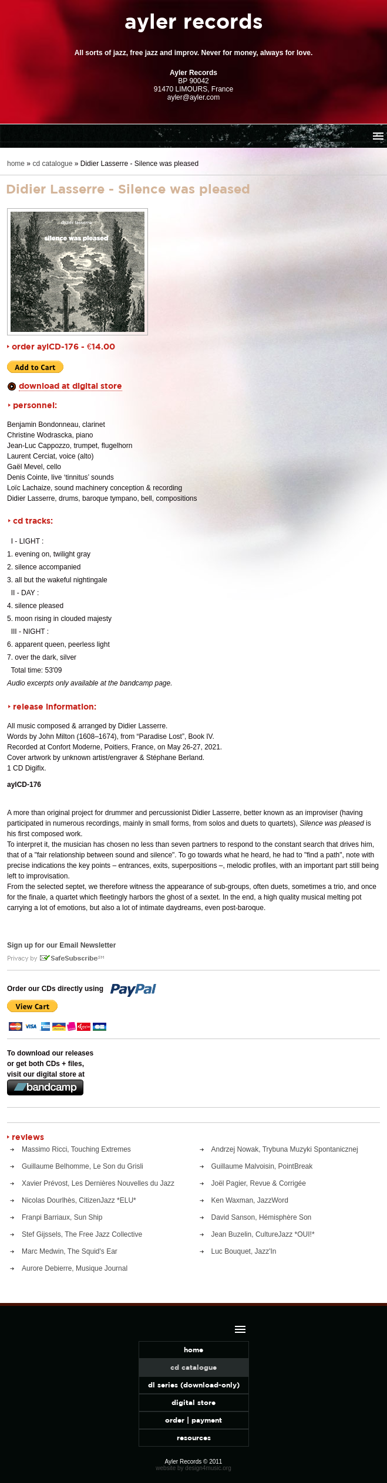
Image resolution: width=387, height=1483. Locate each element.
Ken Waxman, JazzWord (249, 1200)
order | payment (193, 1420)
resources (194, 1437)
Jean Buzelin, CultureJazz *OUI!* (263, 1234)
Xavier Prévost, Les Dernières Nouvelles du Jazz (98, 1183)
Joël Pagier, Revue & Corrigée (258, 1183)
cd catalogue (52, 164)
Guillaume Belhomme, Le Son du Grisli (82, 1166)
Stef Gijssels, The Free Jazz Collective (82, 1234)
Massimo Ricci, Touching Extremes (76, 1149)
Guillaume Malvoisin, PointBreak (262, 1166)
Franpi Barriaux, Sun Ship (62, 1217)
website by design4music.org (193, 1468)
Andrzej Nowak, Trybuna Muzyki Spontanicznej (284, 1149)
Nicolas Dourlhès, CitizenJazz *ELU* (79, 1200)
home (16, 164)
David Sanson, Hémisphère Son (261, 1217)
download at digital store (70, 386)
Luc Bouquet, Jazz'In (244, 1251)
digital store (193, 1402)
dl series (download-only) (194, 1384)
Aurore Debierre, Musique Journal (74, 1268)
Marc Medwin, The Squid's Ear (69, 1251)
